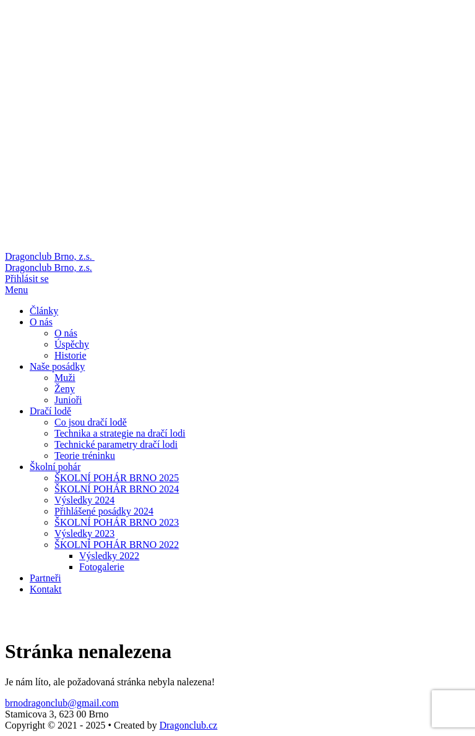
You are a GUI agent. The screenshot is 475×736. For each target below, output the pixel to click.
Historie (70, 355)
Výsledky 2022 (109, 555)
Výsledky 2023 (84, 533)
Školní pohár (55, 466)
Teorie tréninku (84, 455)
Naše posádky (57, 366)
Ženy (64, 388)
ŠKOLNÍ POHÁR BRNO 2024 (116, 489)
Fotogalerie (101, 567)
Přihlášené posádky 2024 (103, 511)
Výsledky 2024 (84, 500)
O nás (41, 322)
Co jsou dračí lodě (90, 422)
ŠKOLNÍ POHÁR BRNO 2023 (116, 522)
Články (44, 311)
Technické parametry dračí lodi (116, 444)
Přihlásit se (27, 278)
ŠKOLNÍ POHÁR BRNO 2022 (116, 544)
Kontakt (46, 589)
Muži (64, 377)
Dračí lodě (50, 411)
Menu (16, 290)
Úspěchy (71, 344)
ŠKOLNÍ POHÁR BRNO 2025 (116, 478)
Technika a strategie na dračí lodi (120, 433)
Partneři (45, 578)
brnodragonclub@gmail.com (62, 703)
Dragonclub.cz (189, 725)
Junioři (68, 400)
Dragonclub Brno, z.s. (48, 267)
